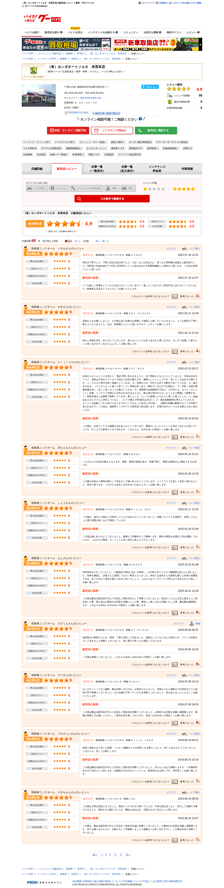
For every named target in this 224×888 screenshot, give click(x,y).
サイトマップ (148, 3)
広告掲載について (132, 881)
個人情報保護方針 (173, 881)
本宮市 (80, 53)
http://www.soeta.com (90, 98)
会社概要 (76, 881)
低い (104, 241)
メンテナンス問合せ (114, 130)
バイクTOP (27, 53)
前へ (95, 854)
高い (97, 241)
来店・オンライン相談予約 (70, 130)
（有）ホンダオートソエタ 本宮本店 (107, 53)
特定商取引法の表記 (79, 112)
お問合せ (163, 3)
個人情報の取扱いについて (107, 881)
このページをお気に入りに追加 (186, 3)
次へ (128, 854)
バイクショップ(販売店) (50, 53)
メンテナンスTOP (47, 58)
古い (76, 241)
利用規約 (87, 881)
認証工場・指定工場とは (107, 113)
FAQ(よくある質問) (152, 881)
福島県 (69, 53)
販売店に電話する (158, 130)
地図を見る (151, 87)
